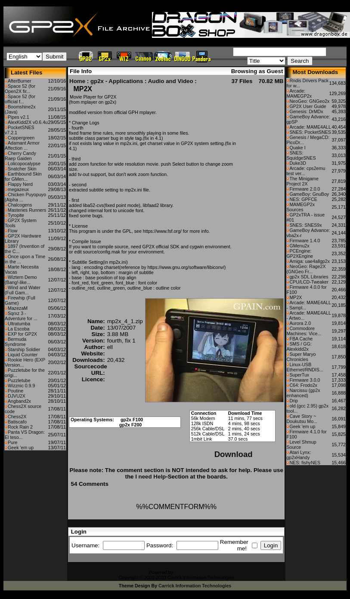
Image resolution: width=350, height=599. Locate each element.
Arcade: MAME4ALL (310, 127)
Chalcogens (20, 204)
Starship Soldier (24, 349)
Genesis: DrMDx (306, 111)
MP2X (295, 297)
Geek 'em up (21, 447)
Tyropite (16, 215)
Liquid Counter (22, 354)
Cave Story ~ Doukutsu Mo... (301, 419)
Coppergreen (21, 137)
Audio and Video (170, 81)
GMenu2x (299, 245)
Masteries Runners (27, 210)
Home (77, 81)
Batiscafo (17, 421)
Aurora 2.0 (300, 323)
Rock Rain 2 (20, 426)
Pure (13, 442)
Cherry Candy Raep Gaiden (20, 156)
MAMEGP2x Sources (300, 207)
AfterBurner (19, 80)
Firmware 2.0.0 (304, 188)
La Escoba (18, 328)
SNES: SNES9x (305, 225)
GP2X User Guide (307, 106)
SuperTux (299, 374)
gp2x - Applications (116, 81)
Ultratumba (19, 323)
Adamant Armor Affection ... (22, 145)
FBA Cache (301, 338)
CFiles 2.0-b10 (189, 572)
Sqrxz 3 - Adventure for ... (21, 316)
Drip (293, 400)
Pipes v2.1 (18, 117)
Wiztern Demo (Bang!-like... (21, 280)
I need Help (150, 476)
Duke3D (297, 163)
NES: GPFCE (303, 199)
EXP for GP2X (22, 334)
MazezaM (18, 308)
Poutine (15, 390)
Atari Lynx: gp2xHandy (298, 455)
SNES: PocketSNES (310, 132)
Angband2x (19, 401)
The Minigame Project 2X (302, 181)
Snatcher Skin (22, 168)
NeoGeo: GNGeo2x (309, 101)
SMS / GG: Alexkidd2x (299, 346)
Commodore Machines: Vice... (303, 331)
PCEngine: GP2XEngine (299, 253)
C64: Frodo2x (303, 385)
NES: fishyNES (304, 462)
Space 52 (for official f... (20, 99)
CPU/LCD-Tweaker (308, 281)
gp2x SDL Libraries (308, 276)
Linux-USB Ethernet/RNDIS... (304, 367)
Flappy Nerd (20, 184)
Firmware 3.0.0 (304, 380)
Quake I (297, 147)
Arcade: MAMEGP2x (299, 93)
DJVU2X (16, 395)
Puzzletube (19, 380)
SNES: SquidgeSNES (301, 155)
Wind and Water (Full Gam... (22, 290)
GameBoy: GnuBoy (309, 194)
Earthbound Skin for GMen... (23, 176)
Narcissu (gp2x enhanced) (303, 393)
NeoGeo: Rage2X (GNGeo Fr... (305, 269)
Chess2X (17, 416)
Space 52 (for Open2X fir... (20, 88)
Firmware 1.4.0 (304, 240)
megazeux (18, 189)
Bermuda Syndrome (15, 342)
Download (233, 454)
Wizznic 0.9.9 (21, 385)
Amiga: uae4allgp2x (309, 261)
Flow (13, 230)
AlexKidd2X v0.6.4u (28, 122)
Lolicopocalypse (24, 163)
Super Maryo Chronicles (301, 357)
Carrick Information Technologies (194, 585)
